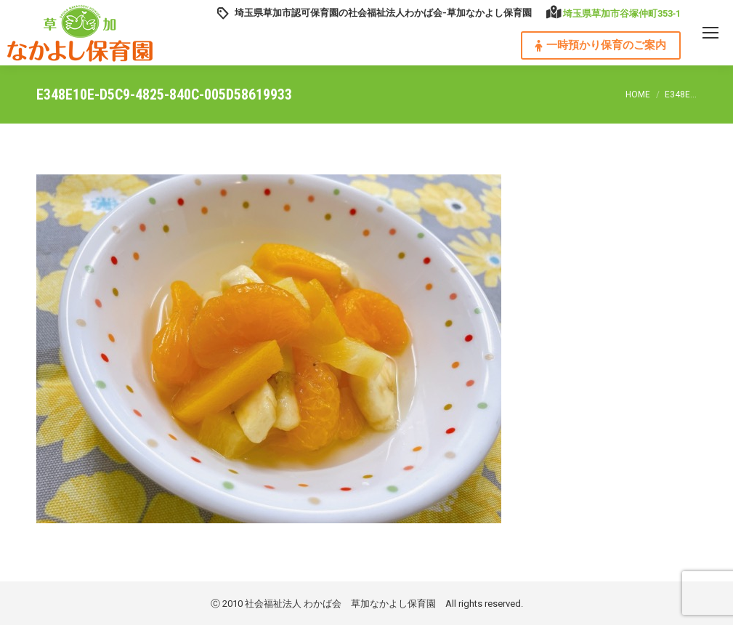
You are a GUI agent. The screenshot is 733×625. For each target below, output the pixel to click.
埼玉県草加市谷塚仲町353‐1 (622, 13)
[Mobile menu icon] (710, 32)
